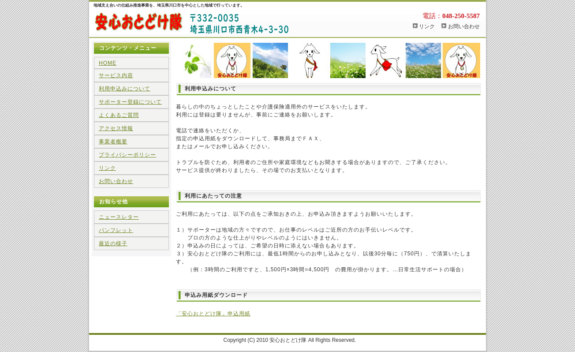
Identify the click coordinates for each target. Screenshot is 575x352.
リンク (427, 26)
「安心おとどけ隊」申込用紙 (213, 314)
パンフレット (116, 230)
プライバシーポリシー (127, 155)
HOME (107, 63)
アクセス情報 (116, 128)
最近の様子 (113, 243)
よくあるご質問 (119, 115)
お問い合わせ (464, 26)
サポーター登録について (130, 102)
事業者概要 (113, 142)
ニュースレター (119, 217)
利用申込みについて (124, 89)
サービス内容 (116, 75)
